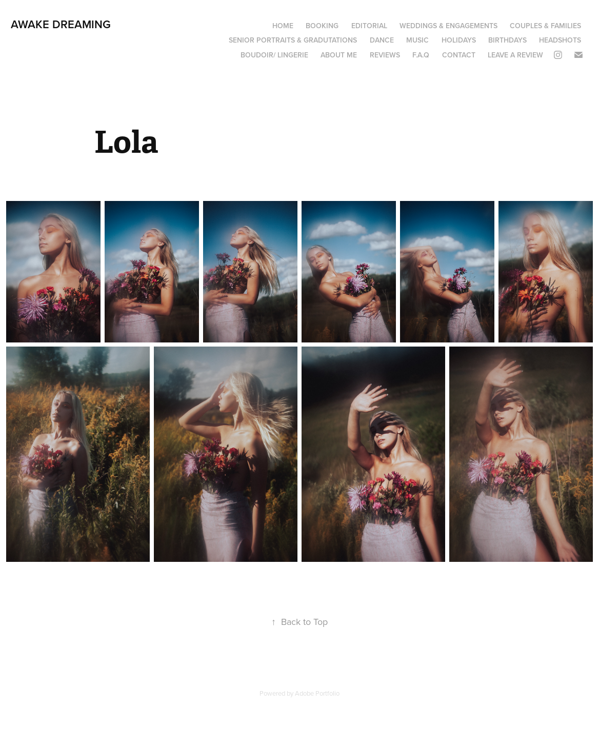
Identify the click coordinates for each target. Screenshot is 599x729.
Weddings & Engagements (448, 26)
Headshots (560, 40)
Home (282, 26)
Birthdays (507, 40)
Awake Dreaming (61, 24)
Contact (458, 55)
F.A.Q (420, 55)
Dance (382, 40)
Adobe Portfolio (317, 693)
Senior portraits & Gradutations (293, 40)
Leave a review (515, 55)
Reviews (385, 55)
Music (417, 40)
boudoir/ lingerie (274, 55)
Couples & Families (545, 26)
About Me (339, 55)
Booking (322, 26)
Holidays (459, 40)
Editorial (369, 26)
